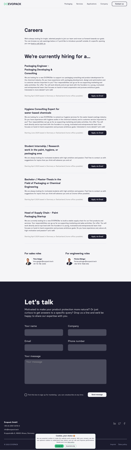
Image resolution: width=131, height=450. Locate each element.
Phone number (76, 341)
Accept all (59, 446)
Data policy (122, 444)
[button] (68, 4)
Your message (33, 356)
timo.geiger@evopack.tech (43, 261)
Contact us (119, 4)
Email (28, 341)
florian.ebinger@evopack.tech (85, 261)
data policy (70, 442)
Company (73, 326)
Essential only (70, 446)
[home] (12, 4)
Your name (31, 326)
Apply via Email (97, 96)
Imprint (113, 444)
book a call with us (38, 43)
